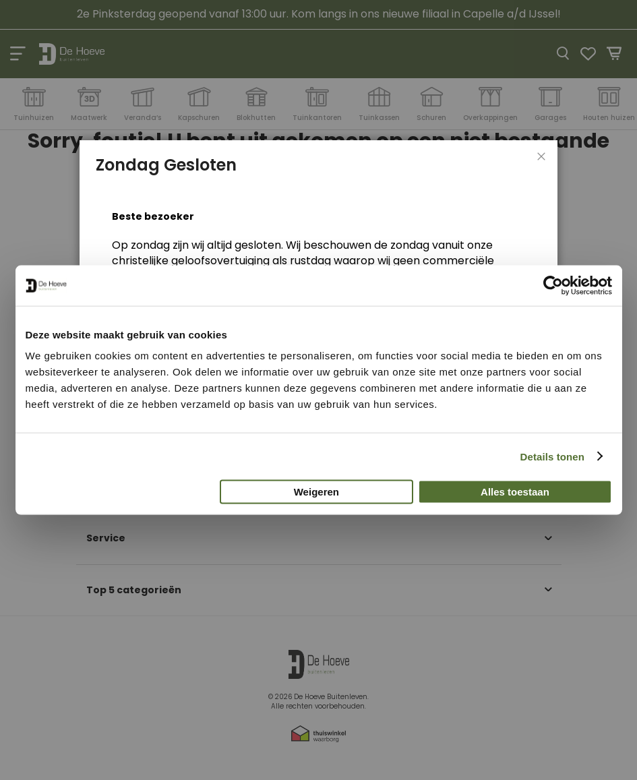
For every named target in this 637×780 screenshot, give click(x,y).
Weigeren (316, 492)
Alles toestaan (515, 492)
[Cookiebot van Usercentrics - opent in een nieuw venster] (553, 285)
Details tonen (552, 456)
